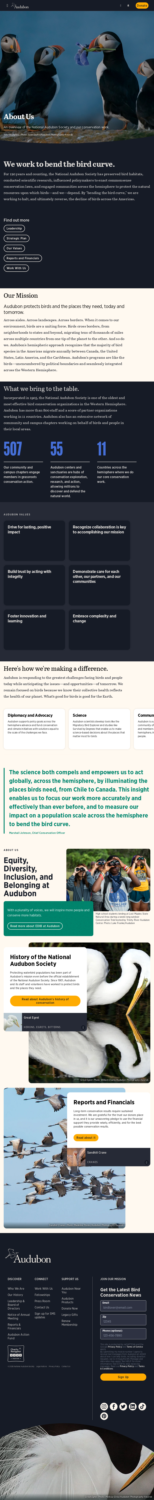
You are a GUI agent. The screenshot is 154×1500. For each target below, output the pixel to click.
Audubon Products (68, 1300)
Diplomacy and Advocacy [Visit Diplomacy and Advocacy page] (34, 729)
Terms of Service (135, 1346)
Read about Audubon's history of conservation (45, 1000)
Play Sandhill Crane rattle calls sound (146, 1162)
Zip (104, 1316)
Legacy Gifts (70, 1314)
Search (129, 5)
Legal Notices (41, 1366)
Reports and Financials (23, 258)
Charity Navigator (16, 1353)
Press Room (42, 1301)
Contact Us (42, 1307)
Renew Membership (70, 1322)
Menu (7, 5)
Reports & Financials (14, 1326)
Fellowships (42, 1295)
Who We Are (16, 1288)
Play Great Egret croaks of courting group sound (83, 1027)
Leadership (14, 228)
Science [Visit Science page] (99, 729)
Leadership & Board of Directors (16, 1304)
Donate (142, 5)
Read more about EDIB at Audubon (35, 926)
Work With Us (16, 268)
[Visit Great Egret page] (45, 1022)
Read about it (86, 1137)
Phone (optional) (112, 1330)
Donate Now (70, 1308)
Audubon (20, 5)
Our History (15, 1295)
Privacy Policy (54, 1366)
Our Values (14, 248)
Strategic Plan (17, 238)
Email (105, 1302)
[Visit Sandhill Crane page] (108, 1157)
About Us (11, 850)
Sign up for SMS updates (45, 1315)
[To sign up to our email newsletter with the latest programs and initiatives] (123, 1305)
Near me (121, 5)
